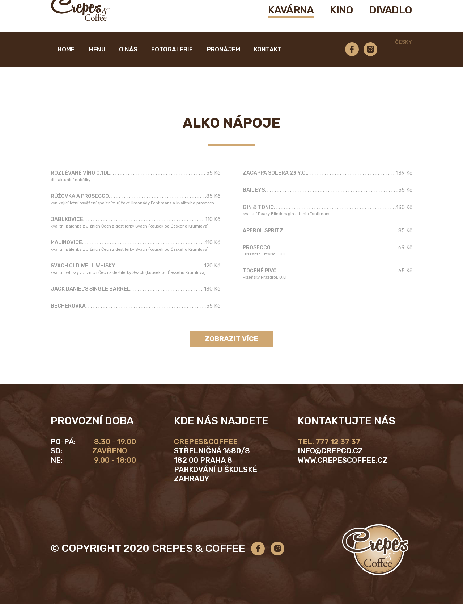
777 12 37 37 (338, 441)
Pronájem (223, 61)
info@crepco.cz (330, 450)
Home (66, 61)
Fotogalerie (172, 61)
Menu (97, 61)
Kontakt (267, 61)
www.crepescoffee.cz (342, 460)
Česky (403, 54)
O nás (128, 61)
